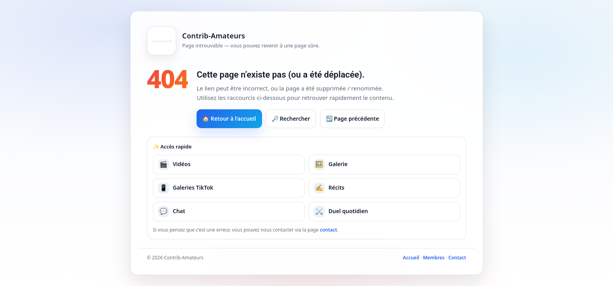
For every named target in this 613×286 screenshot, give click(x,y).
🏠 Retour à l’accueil (229, 118)
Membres (433, 257)
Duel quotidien (341, 211)
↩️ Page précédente (352, 118)
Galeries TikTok (185, 188)
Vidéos (174, 164)
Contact (457, 257)
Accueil (411, 257)
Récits (329, 188)
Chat (172, 211)
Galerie (331, 164)
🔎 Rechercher (291, 118)
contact (328, 229)
